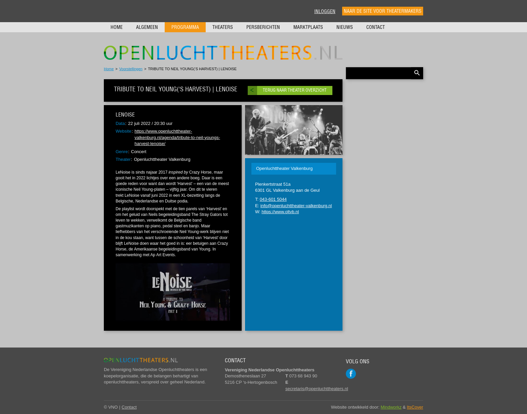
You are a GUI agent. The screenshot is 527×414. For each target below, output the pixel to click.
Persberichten (263, 27)
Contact (375, 27)
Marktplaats (308, 27)
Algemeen (147, 27)
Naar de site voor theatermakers (382, 11)
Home (117, 27)
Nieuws (344, 27)
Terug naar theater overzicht (295, 90)
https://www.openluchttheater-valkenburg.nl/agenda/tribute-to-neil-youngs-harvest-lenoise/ (177, 137)
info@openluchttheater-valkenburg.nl (296, 205)
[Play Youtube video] (173, 292)
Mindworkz (391, 407)
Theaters (222, 27)
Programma (185, 27)
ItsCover (415, 407)
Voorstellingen (131, 69)
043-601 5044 (273, 199)
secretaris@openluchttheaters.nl (316, 388)
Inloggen (324, 11)
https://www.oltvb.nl (280, 211)
